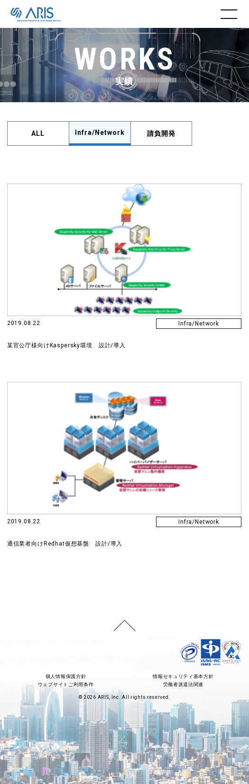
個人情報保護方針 (66, 676)
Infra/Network (100, 132)
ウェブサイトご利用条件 (66, 684)
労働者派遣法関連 (183, 684)
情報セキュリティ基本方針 (183, 676)
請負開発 (161, 133)
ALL (38, 133)
